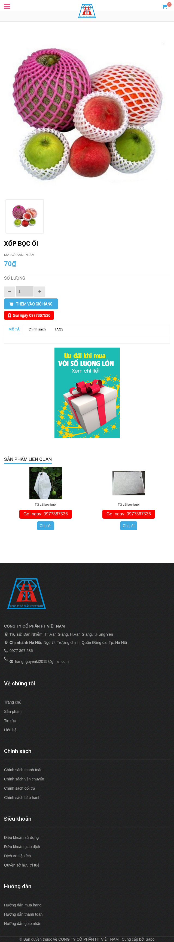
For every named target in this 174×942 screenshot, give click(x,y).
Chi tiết (46, 526)
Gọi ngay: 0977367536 (45, 514)
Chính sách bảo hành (22, 797)
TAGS (59, 329)
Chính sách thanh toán (23, 770)
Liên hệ (10, 730)
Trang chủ (13, 702)
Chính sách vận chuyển (24, 779)
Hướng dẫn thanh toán (23, 914)
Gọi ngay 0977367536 (31, 315)
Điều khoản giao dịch (22, 847)
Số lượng (14, 278)
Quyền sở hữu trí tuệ (21, 865)
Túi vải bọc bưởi (46, 504)
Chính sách (37, 329)
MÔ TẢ (14, 329)
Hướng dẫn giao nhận (22, 923)
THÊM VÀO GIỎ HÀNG (31, 304)
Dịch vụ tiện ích (17, 856)
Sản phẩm (13, 711)
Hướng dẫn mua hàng (22, 905)
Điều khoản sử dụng (21, 837)
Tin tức (10, 721)
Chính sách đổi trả (19, 788)
